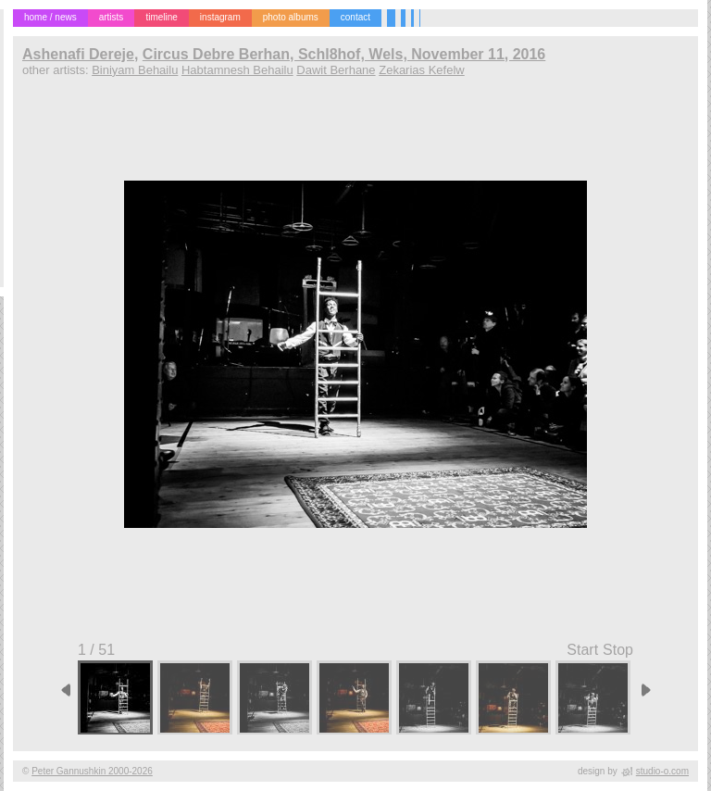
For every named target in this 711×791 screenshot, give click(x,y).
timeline (161, 17)
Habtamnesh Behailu (237, 70)
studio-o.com (662, 771)
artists (111, 17)
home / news (50, 17)
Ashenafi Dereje (78, 54)
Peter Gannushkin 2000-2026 (92, 771)
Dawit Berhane (335, 70)
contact (355, 17)
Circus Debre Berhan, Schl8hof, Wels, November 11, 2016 (344, 54)
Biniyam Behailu (135, 70)
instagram (220, 17)
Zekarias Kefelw (421, 70)
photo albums (290, 17)
